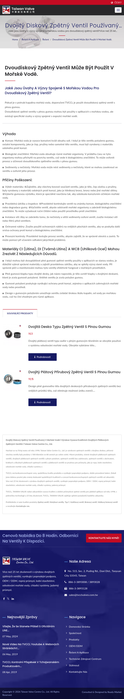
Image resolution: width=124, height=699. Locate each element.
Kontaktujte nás (23, 506)
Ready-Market (115, 692)
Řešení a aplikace (30, 39)
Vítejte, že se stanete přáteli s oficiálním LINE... (28, 628)
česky (118, 2)
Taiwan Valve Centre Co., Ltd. (35, 691)
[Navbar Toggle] (118, 10)
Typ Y (67, 502)
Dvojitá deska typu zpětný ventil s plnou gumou (69, 326)
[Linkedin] (13, 599)
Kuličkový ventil (77, 502)
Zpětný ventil (43, 502)
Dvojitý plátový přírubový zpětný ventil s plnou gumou (74, 372)
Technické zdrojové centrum (85, 658)
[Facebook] (4, 599)
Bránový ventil (91, 502)
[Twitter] (8, 599)
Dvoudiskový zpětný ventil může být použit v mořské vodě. (82, 39)
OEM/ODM (76, 645)
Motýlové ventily (57, 502)
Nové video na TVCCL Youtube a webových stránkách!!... (30, 646)
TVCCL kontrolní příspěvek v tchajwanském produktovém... (30, 664)
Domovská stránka (79, 626)
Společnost (75, 633)
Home (15, 39)
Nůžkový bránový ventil (108, 502)
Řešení (45, 39)
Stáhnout (74, 665)
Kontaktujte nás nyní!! (103, 538)
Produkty (74, 639)
